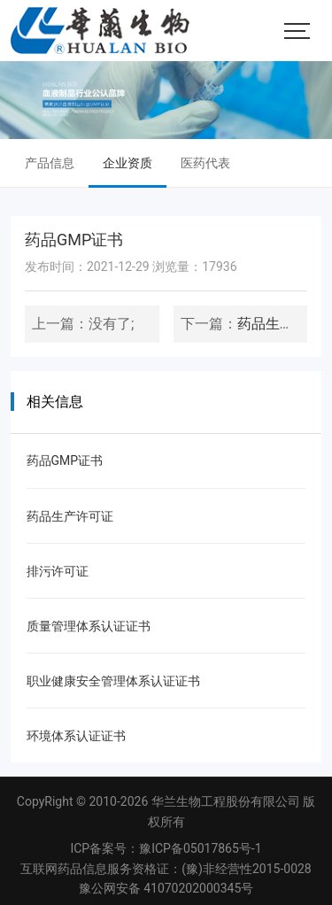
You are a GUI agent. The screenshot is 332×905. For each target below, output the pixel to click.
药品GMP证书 (65, 460)
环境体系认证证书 (76, 736)
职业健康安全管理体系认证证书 (113, 681)
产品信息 (49, 163)
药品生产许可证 (70, 516)
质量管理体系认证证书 (89, 626)
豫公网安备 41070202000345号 (166, 888)
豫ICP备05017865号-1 (200, 848)
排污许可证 (58, 571)
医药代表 (205, 163)
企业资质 (127, 163)
